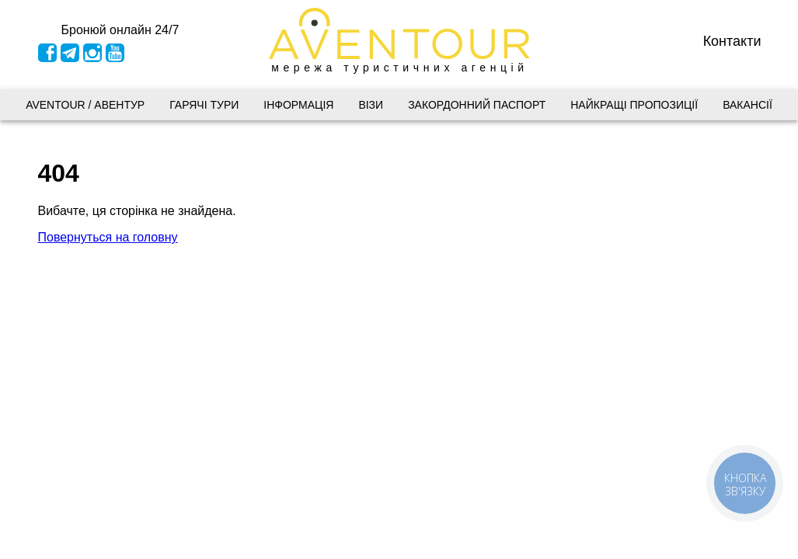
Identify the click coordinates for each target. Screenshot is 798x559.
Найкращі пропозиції (634, 105)
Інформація (298, 105)
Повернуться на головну (108, 237)
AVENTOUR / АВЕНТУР (85, 105)
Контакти (732, 40)
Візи (370, 105)
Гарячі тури (204, 105)
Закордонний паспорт (476, 105)
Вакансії (747, 105)
